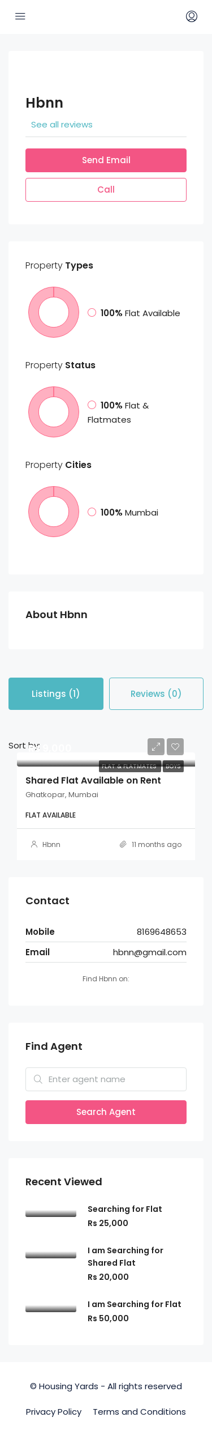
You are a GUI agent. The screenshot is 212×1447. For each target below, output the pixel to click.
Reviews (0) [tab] (156, 694)
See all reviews (62, 124)
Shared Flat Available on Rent (93, 780)
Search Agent (106, 1112)
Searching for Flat (125, 1209)
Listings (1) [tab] (56, 694)
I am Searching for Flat (134, 1304)
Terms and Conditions (139, 1412)
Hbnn (51, 844)
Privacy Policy (53, 1412)
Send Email (106, 160)
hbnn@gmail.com (150, 952)
